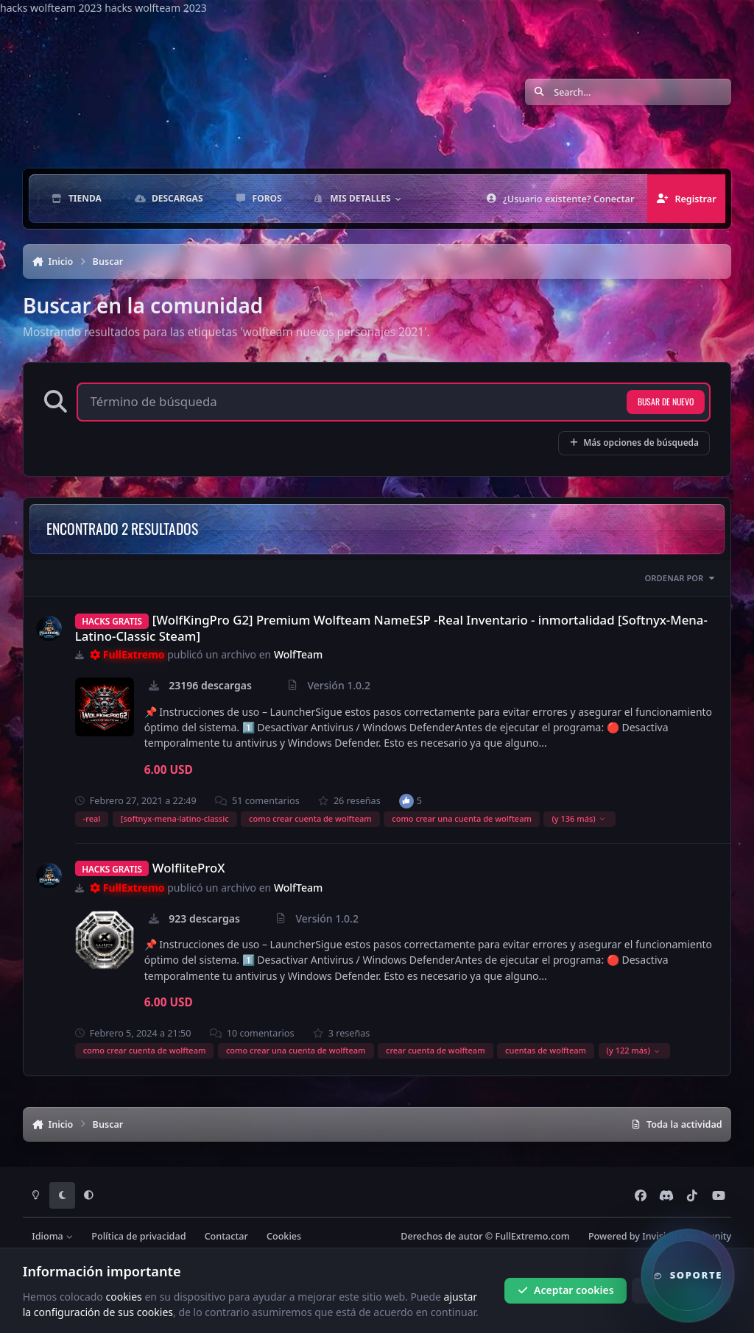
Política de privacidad (138, 1236)
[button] (688, 1276)
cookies (123, 1296)
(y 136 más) (578, 818)
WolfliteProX (188, 867)
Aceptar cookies (566, 1290)
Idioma (52, 1236)
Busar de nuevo (666, 401)
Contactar (226, 1236)
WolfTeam (298, 654)
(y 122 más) (633, 1050)
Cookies (284, 1236)
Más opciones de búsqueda (634, 442)
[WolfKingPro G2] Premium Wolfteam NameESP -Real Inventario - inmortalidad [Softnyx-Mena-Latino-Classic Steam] (391, 627)
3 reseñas (341, 1033)
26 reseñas (349, 801)
